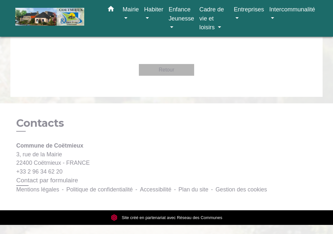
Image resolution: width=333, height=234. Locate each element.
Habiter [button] (153, 9)
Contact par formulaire (47, 180)
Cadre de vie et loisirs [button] (211, 18)
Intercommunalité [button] (292, 9)
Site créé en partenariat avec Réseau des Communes (166, 217)
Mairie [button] (131, 9)
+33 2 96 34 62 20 (39, 171)
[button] (111, 10)
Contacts (40, 123)
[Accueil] (56, 18)
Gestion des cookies (241, 189)
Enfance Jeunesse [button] (181, 14)
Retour (166, 69)
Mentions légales (37, 189)
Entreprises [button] (249, 9)
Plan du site (193, 189)
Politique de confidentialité (99, 189)
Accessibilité (155, 189)
